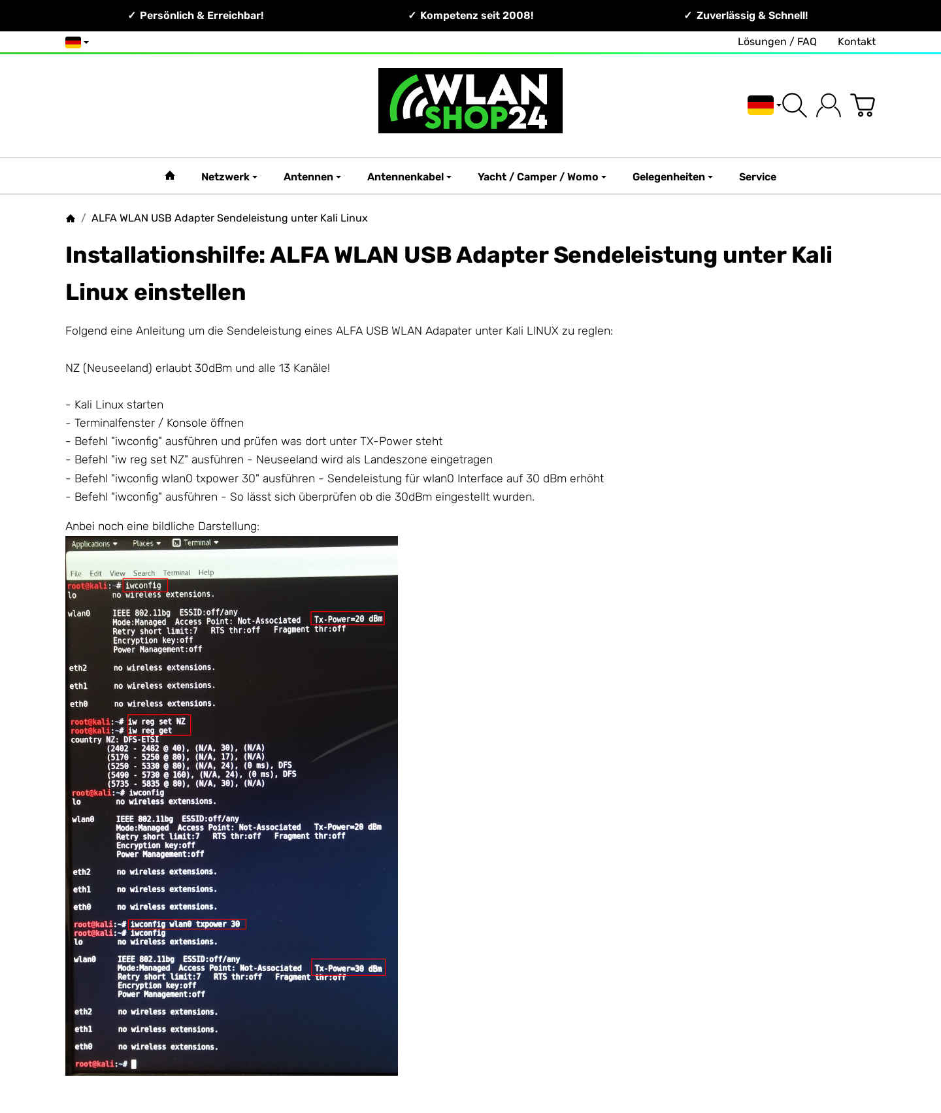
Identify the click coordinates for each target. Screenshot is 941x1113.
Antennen (312, 177)
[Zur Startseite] (470, 105)
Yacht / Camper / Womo (542, 177)
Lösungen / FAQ (777, 41)
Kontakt (857, 41)
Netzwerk (229, 177)
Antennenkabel (409, 177)
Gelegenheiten (673, 177)
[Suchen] (795, 105)
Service (757, 177)
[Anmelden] (829, 105)
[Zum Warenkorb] (863, 105)
